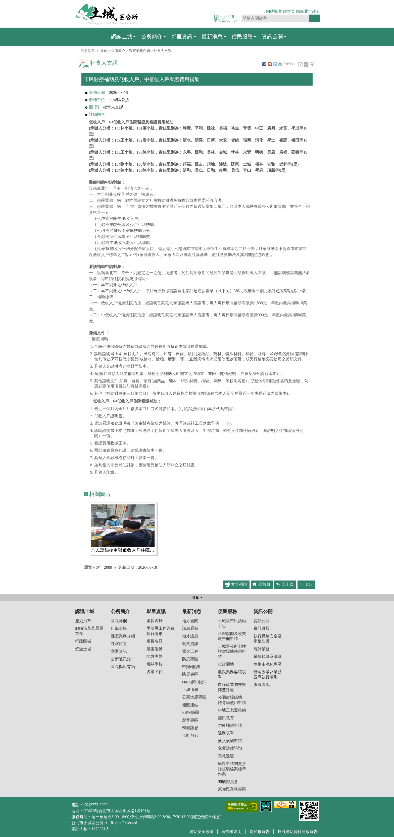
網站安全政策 (201, 831)
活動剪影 (190, 735)
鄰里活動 (154, 649)
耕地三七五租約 (232, 710)
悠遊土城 (83, 649)
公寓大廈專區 (194, 697)
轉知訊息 (190, 728)
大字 (312, 64)
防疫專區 (190, 659)
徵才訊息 (190, 636)
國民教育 (226, 718)
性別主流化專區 (268, 664)
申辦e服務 (191, 667)
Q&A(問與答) (194, 682)
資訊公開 (272, 36)
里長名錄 (154, 621)
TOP (309, 584)
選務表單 (226, 733)
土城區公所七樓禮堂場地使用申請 (232, 651)
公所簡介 (151, 36)
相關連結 (190, 705)
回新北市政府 (308, 11)
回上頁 (288, 584)
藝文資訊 (190, 643)
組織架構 (119, 628)
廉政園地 (262, 684)
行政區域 (83, 641)
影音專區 (190, 720)
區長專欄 (119, 621)
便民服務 (242, 36)
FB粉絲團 (190, 712)
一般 (306, 64)
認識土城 (121, 36)
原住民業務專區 (232, 789)
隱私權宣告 (260, 831)
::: (263, 11)
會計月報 (262, 628)
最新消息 (212, 36)
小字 (301, 64)
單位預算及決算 (268, 656)
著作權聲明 (231, 831)
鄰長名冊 (154, 641)
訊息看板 (190, 628)
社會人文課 (162, 51)
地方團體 (154, 656)
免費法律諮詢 (230, 748)
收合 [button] (197, 597)
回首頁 (289, 11)
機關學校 (154, 664)
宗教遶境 (226, 756)
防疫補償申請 (230, 725)
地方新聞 (190, 621)
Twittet (275, 64)
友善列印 (280, 64)
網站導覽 (274, 11)
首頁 (103, 51)
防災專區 (190, 674)
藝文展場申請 (230, 741)
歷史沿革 (83, 621)
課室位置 (119, 643)
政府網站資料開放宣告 (297, 831)
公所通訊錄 (121, 659)
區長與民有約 (123, 667)
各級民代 (154, 672)
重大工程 (190, 651)
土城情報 (190, 689)
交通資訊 (119, 651)
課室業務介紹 (139, 51)
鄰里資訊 (181, 36)
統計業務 (262, 649)
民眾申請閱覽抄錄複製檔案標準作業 (232, 768)
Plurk (270, 64)
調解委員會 (228, 782)
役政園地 (226, 664)
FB (264, 64)
